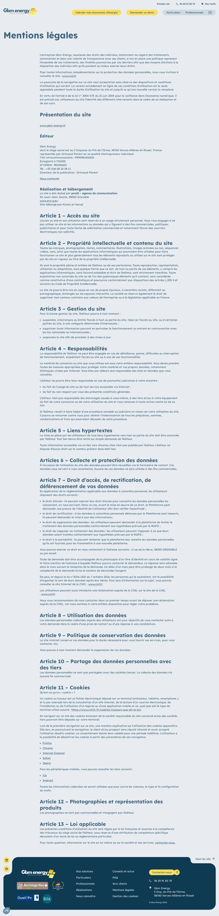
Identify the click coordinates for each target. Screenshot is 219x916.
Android (48, 780)
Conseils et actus (123, 871)
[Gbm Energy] (20, 15)
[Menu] (210, 12)
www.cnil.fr (69, 76)
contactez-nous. (165, 842)
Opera (47, 763)
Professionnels (194, 12)
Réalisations (84, 890)
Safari (47, 758)
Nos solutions (84, 871)
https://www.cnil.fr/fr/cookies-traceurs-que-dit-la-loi (105, 709)
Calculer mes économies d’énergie (97, 12)
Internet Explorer (54, 753)
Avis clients (120, 883)
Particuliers (173, 12)
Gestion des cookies (125, 896)
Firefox (47, 743)
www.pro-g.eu (49, 200)
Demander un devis (142, 12)
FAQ (115, 877)
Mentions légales (123, 890)
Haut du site (206, 859)
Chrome (48, 748)
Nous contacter (49, 178)
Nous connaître (86, 896)
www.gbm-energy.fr (53, 125)
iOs (45, 775)
